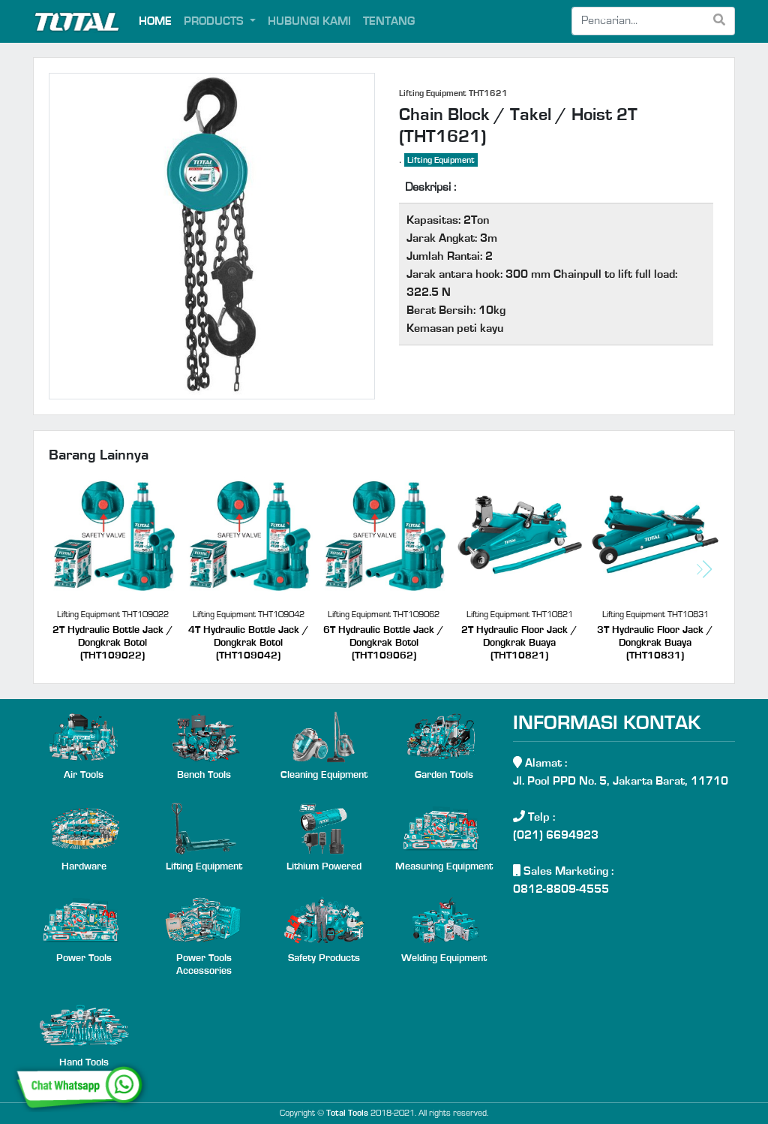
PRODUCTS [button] (215, 21)
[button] (704, 569)
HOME (155, 21)
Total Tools (347, 1112)
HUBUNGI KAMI (309, 21)
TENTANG (389, 21)
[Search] (638, 21)
